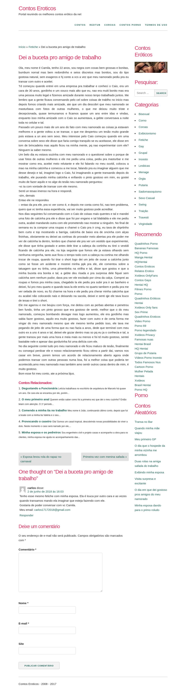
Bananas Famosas (146, 248)
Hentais (139, 376)
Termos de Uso (156, 25)
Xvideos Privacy (145, 334)
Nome (23, 603)
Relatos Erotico (144, 271)
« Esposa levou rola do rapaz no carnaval (40, 459)
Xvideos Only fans (146, 307)
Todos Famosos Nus (148, 362)
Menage (144, 172)
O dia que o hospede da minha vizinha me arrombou (150, 450)
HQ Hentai (141, 348)
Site (21, 643)
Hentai (139, 303)
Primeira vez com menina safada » (105, 456)
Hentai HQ (141, 284)
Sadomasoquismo (150, 191)
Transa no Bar (144, 421)
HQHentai (141, 261)
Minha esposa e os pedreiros (41, 432)
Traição (143, 211)
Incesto (143, 159)
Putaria (143, 185)
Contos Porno (130, 25)
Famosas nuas (144, 339)
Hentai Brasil (143, 344)
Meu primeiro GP (145, 439)
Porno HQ (141, 389)
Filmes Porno (143, 289)
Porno (138, 293)
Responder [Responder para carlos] (26, 515)
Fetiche (33, 46)
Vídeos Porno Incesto (148, 357)
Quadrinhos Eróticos (147, 298)
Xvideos (140, 380)
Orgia (142, 178)
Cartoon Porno (144, 366)
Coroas (110, 25)
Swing (142, 204)
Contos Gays (143, 280)
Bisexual (144, 114)
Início (22, 46)
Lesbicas (144, 165)
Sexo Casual (147, 198)
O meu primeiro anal (35, 399)
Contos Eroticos (37, 8)
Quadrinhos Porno (146, 243)
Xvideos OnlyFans (146, 275)
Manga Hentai (143, 257)
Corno (142, 120)
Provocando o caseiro (37, 421)
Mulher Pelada (144, 371)
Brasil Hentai (143, 385)
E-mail (24, 623)
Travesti (144, 217)
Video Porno (142, 321)
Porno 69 (140, 325)
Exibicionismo (147, 133)
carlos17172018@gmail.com (52, 509)
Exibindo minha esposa (149, 472)
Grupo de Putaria (145, 353)
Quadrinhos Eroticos (147, 316)
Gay (141, 146)
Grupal (143, 152)
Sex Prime (141, 312)
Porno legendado (145, 330)
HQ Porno (141, 252)
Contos (80, 25)
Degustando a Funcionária (39, 388)
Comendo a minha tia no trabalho (44, 410)
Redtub (94, 25)
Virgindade (145, 223)
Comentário (27, 549)
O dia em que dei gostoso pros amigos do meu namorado (151, 494)
